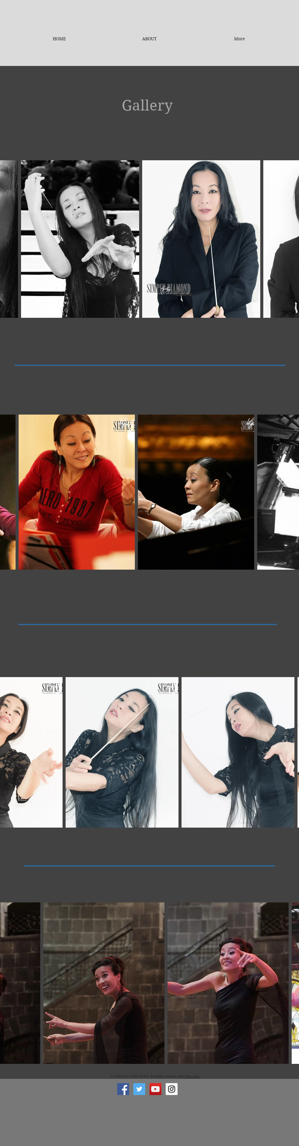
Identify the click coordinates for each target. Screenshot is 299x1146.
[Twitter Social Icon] (139, 1089)
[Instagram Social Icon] (172, 1089)
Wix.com (192, 1076)
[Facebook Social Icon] (123, 1089)
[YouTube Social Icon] (155, 1089)
